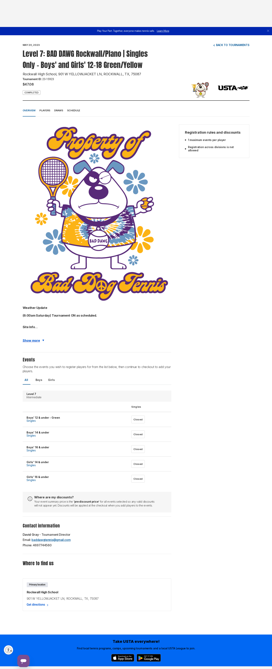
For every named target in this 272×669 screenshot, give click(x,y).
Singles (31, 420)
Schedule (73, 110)
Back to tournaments (233, 45)
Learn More (163, 31)
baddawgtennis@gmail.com (51, 540)
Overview (29, 110)
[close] (268, 31)
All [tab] (26, 379)
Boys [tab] (39, 379)
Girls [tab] (51, 379)
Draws (58, 110)
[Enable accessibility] (8, 650)
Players (44, 110)
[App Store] (122, 658)
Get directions (36, 604)
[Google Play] (149, 658)
